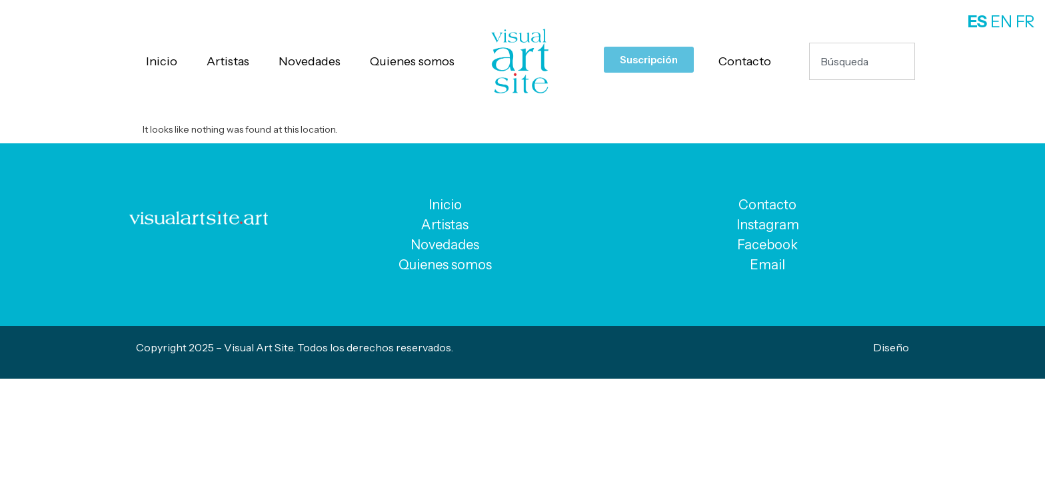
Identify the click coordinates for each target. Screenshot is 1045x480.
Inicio (161, 61)
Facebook (767, 245)
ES (977, 21)
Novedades (310, 61)
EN (1001, 21)
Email (767, 265)
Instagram (767, 225)
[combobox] (861, 61)
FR (1025, 21)
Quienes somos (412, 61)
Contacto (744, 61)
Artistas (228, 61)
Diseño (891, 347)
